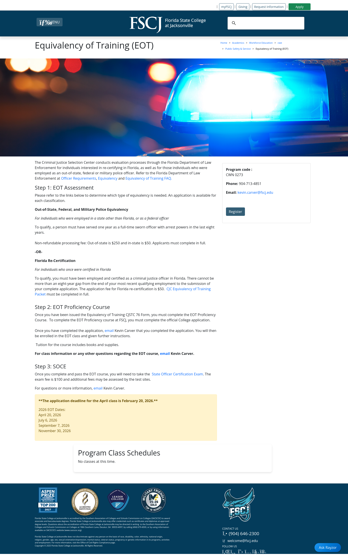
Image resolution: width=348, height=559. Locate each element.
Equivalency (107, 178)
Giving (242, 7)
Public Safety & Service (238, 48)
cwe (280, 42)
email (109, 330)
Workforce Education (261, 42)
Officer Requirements (78, 178)
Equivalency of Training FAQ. (149, 178)
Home (223, 42)
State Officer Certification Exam (177, 374)
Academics (238, 42)
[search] (265, 23)
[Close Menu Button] (49, 22)
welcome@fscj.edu (240, 540)
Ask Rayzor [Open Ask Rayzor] (328, 547)
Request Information (269, 7)
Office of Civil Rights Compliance (95, 542)
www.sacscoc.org (73, 530)
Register (235, 211)
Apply (300, 7)
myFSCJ (226, 7)
